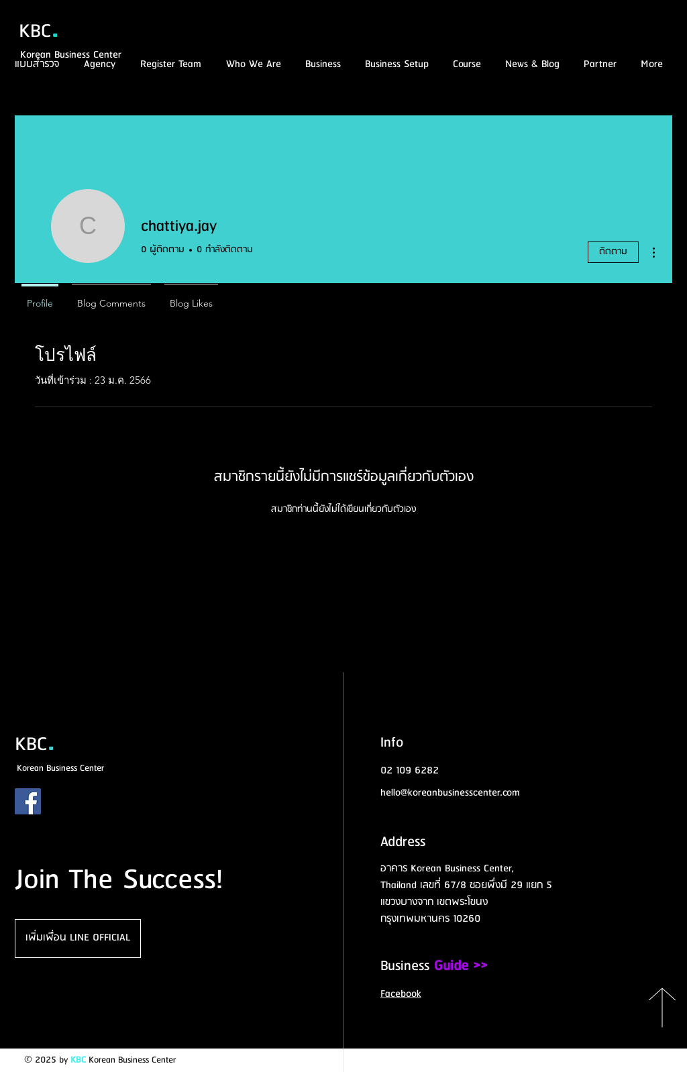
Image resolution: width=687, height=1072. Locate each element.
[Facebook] (28, 801)
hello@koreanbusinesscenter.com (450, 793)
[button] (465, 64)
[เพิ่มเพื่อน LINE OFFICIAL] (78, 938)
